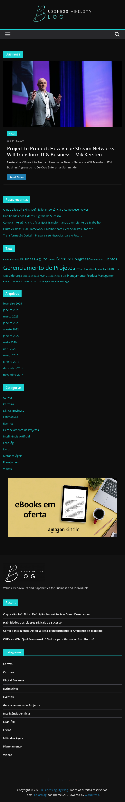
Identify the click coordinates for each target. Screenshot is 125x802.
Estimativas (10, 417)
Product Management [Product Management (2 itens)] (100, 275)
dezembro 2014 (13, 368)
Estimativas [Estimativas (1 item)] (97, 259)
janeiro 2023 (11, 323)
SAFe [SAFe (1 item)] (26, 281)
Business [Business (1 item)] (14, 259)
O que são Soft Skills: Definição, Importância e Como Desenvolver (45, 209)
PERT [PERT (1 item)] (63, 276)
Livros (7, 449)
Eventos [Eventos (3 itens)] (110, 258)
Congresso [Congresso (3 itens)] (81, 258)
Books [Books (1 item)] (6, 259)
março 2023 (10, 316)
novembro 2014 (13, 374)
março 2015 (10, 355)
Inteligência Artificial (16, 436)
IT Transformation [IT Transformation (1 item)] (85, 269)
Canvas (8, 397)
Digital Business (13, 410)
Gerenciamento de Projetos (21, 430)
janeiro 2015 (11, 362)
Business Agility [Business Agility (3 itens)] (33, 258)
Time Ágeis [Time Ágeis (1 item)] (44, 281)
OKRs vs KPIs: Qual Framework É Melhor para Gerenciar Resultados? (48, 229)
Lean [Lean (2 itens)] (110, 268)
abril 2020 (9, 349)
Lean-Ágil (9, 443)
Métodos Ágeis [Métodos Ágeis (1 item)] (52, 276)
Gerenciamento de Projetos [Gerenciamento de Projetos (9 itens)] (39, 268)
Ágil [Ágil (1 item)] (67, 281)
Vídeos (12, 133)
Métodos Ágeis (12, 456)
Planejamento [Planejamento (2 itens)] (76, 275)
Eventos (8, 423)
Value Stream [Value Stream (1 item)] (57, 281)
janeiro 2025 (11, 310)
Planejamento (12, 462)
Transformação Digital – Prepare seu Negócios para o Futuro (42, 235)
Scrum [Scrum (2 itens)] (34, 281)
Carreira (8, 404)
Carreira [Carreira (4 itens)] (64, 259)
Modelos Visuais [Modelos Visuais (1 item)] (31, 276)
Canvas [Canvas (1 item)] (51, 259)
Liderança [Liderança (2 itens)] (15, 275)
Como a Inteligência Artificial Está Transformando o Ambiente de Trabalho (52, 222)
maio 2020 (10, 342)
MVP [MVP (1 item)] (42, 276)
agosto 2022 (11, 329)
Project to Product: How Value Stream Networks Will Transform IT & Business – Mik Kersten (60, 151)
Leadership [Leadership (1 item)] (101, 269)
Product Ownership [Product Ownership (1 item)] (13, 281)
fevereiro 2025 (12, 303)
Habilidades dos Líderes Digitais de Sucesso (32, 216)
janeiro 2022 (11, 336)
